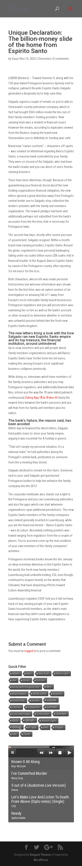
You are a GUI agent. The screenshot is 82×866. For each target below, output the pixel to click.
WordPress (41, 860)
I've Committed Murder (29, 775)
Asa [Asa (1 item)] (14, 680)
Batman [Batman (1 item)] (41, 680)
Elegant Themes (40, 854)
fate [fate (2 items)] (14, 734)
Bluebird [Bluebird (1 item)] (57, 693)
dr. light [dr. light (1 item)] (32, 727)
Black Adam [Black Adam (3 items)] (19, 693)
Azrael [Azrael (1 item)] (26, 680)
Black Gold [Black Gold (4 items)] (39, 693)
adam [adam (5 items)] (16, 673)
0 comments (61, 58)
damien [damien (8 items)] (61, 714)
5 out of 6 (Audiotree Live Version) (38, 787)
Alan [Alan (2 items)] (29, 673)
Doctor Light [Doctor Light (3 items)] (49, 720)
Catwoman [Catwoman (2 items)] (34, 707)
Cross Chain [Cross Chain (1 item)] (43, 713)
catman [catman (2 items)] (16, 707)
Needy (18, 815)
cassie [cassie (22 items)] (51, 700)
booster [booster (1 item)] (36, 700)
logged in (30, 651)
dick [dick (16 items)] (15, 720)
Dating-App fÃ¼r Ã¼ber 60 (41, 397)
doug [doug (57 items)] (16, 727)
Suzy (15, 58)
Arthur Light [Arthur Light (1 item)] (62, 673)
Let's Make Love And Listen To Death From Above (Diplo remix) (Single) (40, 801)
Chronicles (44, 58)
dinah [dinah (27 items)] (29, 720)
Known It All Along (25, 763)
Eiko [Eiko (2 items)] (45, 727)
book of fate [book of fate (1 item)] (18, 700)
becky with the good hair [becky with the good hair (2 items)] (26, 686)
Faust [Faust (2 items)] (27, 734)
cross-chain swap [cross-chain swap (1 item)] (21, 713)
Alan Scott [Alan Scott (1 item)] (44, 673)
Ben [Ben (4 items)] (49, 686)
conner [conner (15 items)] (52, 707)
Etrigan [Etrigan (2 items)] (59, 727)
